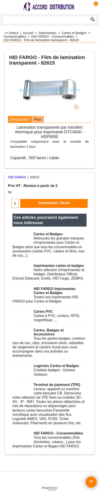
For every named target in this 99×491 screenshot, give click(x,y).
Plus (37, 119)
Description (19, 119)
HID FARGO (17, 177)
